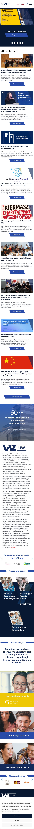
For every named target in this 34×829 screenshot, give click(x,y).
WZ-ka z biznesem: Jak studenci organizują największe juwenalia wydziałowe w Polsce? (13, 109)
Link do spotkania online (16, 35)
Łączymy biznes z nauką (17, 696)
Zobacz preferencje (17, 825)
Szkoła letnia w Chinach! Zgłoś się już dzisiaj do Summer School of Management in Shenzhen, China (16, 374)
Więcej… (13, 547)
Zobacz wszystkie (17, 397)
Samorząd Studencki (17, 767)
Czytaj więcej (17, 84)
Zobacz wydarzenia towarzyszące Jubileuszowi (17, 430)
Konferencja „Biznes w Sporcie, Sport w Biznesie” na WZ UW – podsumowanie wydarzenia (15, 297)
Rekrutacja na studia (17, 735)
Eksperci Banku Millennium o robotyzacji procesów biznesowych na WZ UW (16, 71)
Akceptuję (17, 816)
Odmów (17, 820)
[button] (31, 799)
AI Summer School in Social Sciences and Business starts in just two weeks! (16, 185)
